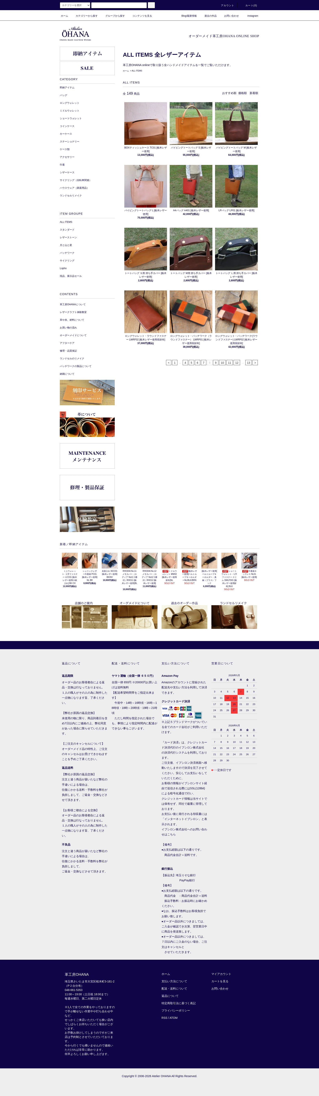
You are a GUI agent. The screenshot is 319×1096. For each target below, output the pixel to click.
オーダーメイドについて (73, 335)
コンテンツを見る (140, 15)
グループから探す (113, 15)
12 (236, 362)
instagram (250, 15)
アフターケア (67, 343)
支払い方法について (174, 981)
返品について (170, 995)
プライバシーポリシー (176, 1010)
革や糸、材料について (72, 319)
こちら (171, 834)
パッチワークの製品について (76, 366)
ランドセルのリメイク (72, 358)
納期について (67, 374)
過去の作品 (208, 15)
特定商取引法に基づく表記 (179, 1003)
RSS (164, 1017)
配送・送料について (174, 988)
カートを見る (219, 981)
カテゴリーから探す (84, 15)
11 (229, 362)
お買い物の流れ (68, 327)
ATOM (174, 1017)
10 (222, 362)
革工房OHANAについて (73, 304)
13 (248, 362)
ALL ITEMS (137, 71)
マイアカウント (221, 974)
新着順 (254, 93)
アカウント (225, 5)
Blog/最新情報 (187, 15)
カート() (248, 5)
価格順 (242, 93)
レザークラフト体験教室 (73, 312)
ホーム (64, 15)
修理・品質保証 (68, 350)
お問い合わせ (229, 15)
